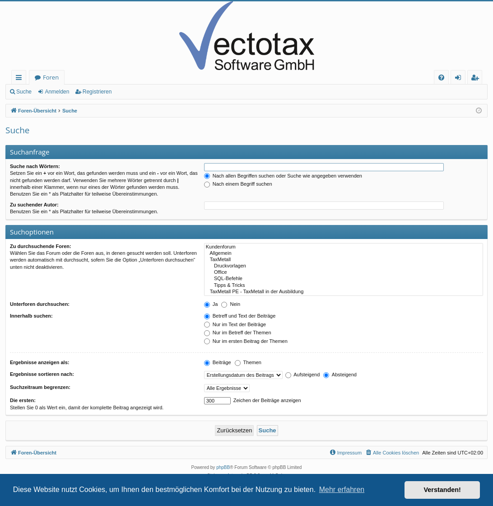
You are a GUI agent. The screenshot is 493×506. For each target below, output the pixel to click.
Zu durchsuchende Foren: (40, 246)
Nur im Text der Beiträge (235, 324)
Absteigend (340, 374)
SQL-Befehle (343, 279)
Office (343, 272)
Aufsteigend (302, 374)
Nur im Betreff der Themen (237, 332)
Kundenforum (343, 247)
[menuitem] (441, 77)
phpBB (223, 467)
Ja (211, 304)
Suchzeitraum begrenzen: (40, 387)
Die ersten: (23, 400)
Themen (248, 362)
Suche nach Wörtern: (35, 166)
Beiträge (217, 362)
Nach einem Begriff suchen (238, 184)
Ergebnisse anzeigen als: (39, 362)
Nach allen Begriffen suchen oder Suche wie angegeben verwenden (283, 175)
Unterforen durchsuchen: (40, 304)
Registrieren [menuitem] (477, 78)
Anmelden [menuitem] (460, 78)
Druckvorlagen (343, 266)
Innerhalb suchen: (31, 316)
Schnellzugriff (20, 78)
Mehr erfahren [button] (342, 489)
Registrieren (97, 92)
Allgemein (343, 253)
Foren (51, 77)
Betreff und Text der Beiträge (240, 316)
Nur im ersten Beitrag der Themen (246, 341)
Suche (24, 92)
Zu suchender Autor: (34, 204)
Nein (230, 304)
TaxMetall (343, 260)
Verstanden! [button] (442, 489)
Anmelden (57, 92)
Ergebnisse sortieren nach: (42, 374)
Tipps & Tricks (343, 285)
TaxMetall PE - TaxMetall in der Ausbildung (343, 292)
